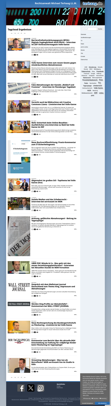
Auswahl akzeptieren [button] (87, 403)
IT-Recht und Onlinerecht (46, 400)
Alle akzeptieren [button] (102, 403)
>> (24, 33)
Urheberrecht (35, 400)
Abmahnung (52, 401)
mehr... (75, 54)
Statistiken (95, 398)
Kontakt (83, 56)
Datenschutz (84, 59)
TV (81, 40)
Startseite (83, 34)
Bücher (83, 50)
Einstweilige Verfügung (65, 401)
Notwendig (87, 398)
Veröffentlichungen (86, 37)
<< (11, 33)
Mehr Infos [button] (86, 395)
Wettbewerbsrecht (25, 400)
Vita (82, 53)
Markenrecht (15, 400)
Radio (82, 43)
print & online (84, 47)
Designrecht (66, 400)
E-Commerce (58, 400)
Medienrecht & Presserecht (78, 400)
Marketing (103, 398)
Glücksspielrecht (43, 401)
